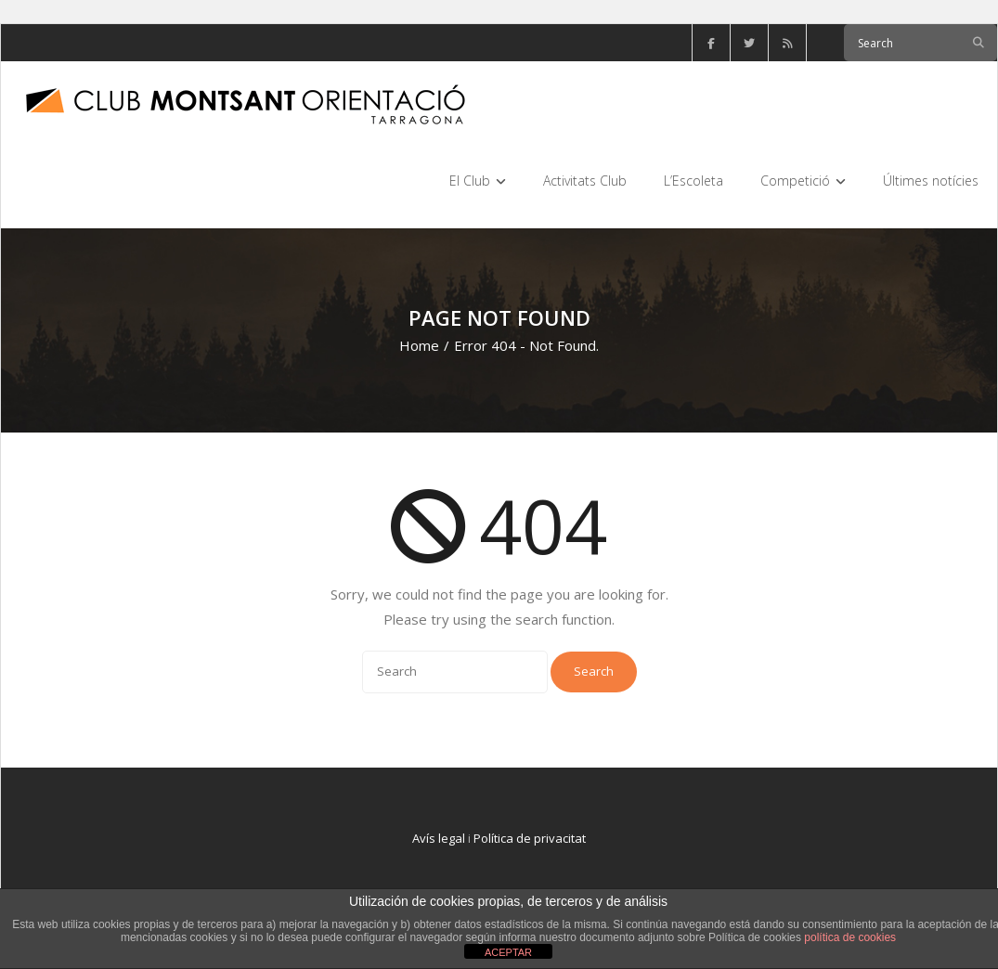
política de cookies (850, 937)
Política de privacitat (529, 838)
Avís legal (438, 838)
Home (419, 345)
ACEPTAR (508, 952)
